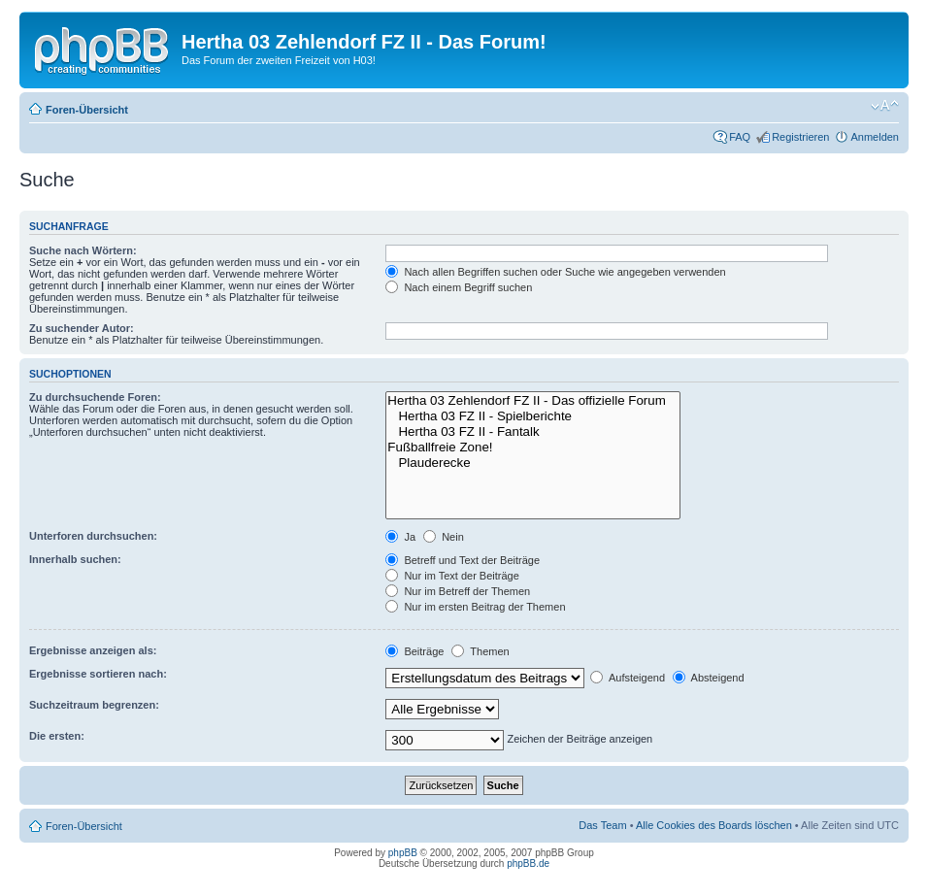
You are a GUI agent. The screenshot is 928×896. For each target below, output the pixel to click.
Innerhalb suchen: (75, 559)
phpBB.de (528, 863)
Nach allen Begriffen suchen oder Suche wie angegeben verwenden (555, 272)
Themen (480, 651)
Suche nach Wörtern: (83, 250)
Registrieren (800, 137)
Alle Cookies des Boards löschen (714, 825)
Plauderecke (533, 463)
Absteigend (709, 677)
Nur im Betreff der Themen (457, 591)
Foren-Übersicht (87, 110)
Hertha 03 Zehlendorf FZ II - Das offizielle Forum (533, 401)
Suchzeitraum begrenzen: (94, 705)
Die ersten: (56, 736)
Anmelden (874, 137)
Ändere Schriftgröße (885, 106)
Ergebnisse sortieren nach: (98, 674)
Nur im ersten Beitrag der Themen (475, 607)
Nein (443, 537)
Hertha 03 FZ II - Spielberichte (533, 416)
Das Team (602, 825)
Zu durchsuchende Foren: (95, 397)
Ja (400, 537)
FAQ (739, 137)
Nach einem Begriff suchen (458, 287)
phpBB (402, 852)
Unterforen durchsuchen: (93, 536)
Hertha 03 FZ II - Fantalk (533, 432)
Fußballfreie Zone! (533, 447)
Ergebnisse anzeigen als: (92, 650)
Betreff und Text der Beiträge (462, 560)
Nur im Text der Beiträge (451, 575)
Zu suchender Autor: (81, 328)
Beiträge (414, 651)
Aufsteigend (627, 677)
